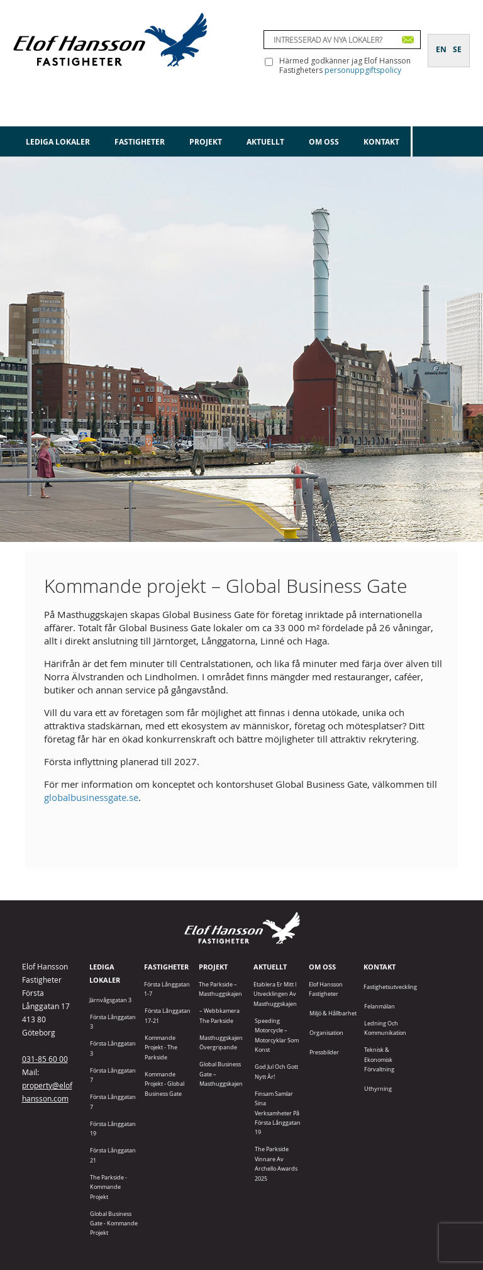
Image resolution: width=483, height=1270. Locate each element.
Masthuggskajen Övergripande (221, 1042)
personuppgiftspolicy (363, 70)
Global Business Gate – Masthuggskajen (221, 1074)
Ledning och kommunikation (385, 1028)
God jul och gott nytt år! (276, 1071)
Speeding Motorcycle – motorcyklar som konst (277, 1035)
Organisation (326, 1033)
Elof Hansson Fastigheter (326, 989)
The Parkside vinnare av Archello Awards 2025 (276, 1163)
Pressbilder (324, 1052)
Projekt (205, 141)
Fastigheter (139, 141)
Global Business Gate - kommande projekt (114, 1223)
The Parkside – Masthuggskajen (220, 989)
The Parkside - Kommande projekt (108, 1187)
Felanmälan (379, 1006)
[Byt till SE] (457, 42)
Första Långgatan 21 (113, 1155)
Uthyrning (378, 1089)
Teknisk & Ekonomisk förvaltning (379, 1059)
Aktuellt (265, 141)
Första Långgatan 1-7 (167, 989)
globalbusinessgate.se (91, 797)
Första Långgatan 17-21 (168, 1015)
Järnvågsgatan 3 (110, 1000)
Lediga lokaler (58, 141)
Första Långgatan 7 (113, 1075)
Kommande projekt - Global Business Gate (164, 1084)
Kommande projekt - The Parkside (161, 1047)
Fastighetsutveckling (390, 987)
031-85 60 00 (45, 1059)
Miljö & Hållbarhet (333, 1013)
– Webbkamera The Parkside (219, 1015)
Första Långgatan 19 (113, 1128)
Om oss (324, 141)
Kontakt (381, 141)
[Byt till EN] (441, 42)
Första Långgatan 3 (113, 1021)
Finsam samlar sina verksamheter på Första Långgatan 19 (278, 1113)
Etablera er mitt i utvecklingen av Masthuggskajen (275, 994)
